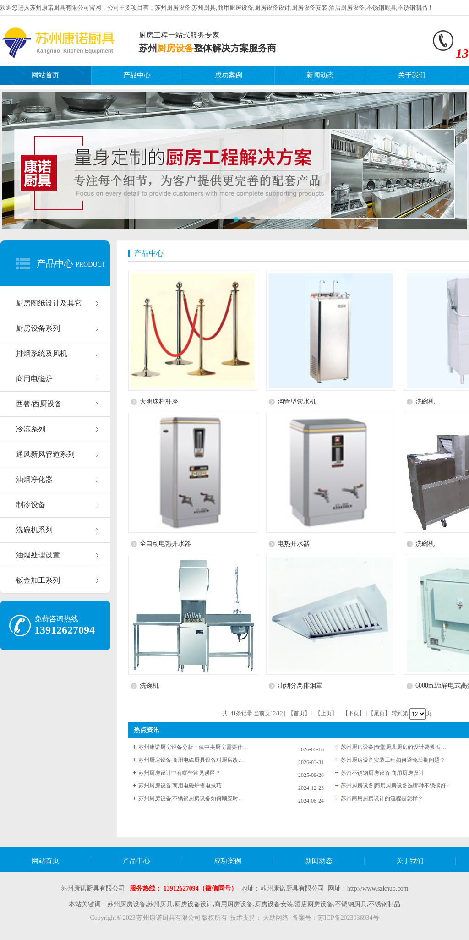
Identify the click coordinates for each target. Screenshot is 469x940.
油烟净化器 (34, 479)
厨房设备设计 (272, 7)
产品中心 (137, 75)
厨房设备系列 (38, 328)
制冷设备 (30, 504)
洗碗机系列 (34, 530)
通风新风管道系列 (45, 454)
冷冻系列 (30, 429)
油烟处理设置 (38, 555)
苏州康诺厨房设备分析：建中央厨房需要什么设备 (193, 747)
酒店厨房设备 (347, 7)
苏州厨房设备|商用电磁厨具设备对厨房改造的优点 (193, 760)
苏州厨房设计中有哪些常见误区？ (179, 773)
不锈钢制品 (412, 7)
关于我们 (411, 75)
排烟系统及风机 (41, 353)
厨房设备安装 (309, 7)
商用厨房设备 (235, 7)
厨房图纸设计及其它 (49, 303)
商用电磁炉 (34, 379)
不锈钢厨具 (381, 7)
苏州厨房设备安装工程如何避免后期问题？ (393, 760)
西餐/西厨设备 (39, 404)
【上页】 (326, 713)
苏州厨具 (204, 7)
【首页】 (299, 713)
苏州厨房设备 (173, 7)
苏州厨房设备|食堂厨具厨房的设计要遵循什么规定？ (396, 747)
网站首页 (45, 75)
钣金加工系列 (38, 580)
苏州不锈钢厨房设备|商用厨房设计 (382, 773)
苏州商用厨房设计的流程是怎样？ (382, 798)
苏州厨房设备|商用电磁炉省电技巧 (180, 785)
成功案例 (228, 75)
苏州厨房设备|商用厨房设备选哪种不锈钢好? (395, 785)
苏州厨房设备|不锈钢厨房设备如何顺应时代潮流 (193, 798)
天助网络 (276, 917)
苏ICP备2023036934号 (348, 917)
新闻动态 (320, 75)
